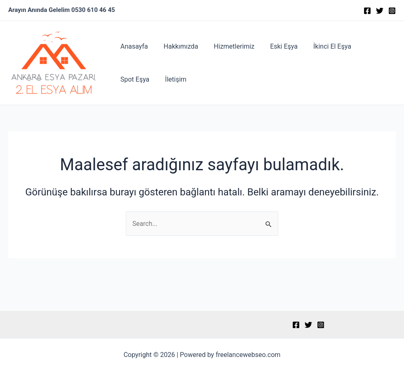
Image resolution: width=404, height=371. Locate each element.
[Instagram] (392, 10)
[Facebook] (367, 10)
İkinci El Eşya (321, 46)
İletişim (130, 79)
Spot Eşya (367, 46)
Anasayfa (133, 46)
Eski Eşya (275, 46)
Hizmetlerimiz (228, 46)
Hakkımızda (177, 46)
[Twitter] (379, 10)
